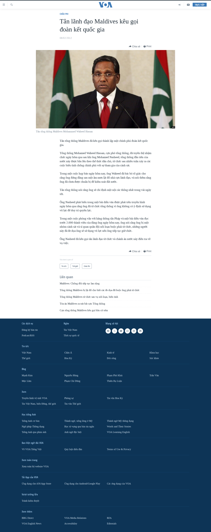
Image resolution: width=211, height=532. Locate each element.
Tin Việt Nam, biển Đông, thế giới (39, 403)
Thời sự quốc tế (71, 335)
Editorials (111, 523)
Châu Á (68, 352)
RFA (109, 518)
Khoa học (154, 352)
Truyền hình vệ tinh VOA (34, 398)
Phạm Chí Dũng (72, 381)
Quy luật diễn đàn (73, 449)
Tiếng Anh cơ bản (30, 421)
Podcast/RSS (28, 335)
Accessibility (70, 523)
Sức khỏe (154, 358)
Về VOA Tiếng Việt (31, 449)
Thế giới (26, 358)
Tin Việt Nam (70, 329)
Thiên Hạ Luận (114, 381)
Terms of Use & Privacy (119, 449)
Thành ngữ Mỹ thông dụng (120, 421)
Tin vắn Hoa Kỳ (115, 398)
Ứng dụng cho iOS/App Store (36, 483)
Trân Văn (154, 375)
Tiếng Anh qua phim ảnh (34, 432)
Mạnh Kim (27, 375)
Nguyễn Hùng (71, 375)
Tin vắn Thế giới (72, 403)
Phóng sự (69, 398)
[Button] (134, 47)
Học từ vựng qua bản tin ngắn (79, 426)
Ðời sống (111, 358)
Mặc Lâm (26, 381)
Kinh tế (110, 352)
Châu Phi (64, 13)
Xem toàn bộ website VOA (35, 466)
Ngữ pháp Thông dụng (33, 426)
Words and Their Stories (119, 426)
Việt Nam (26, 352)
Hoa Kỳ (68, 358)
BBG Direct (28, 518)
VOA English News (31, 523)
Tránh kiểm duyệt (30, 500)
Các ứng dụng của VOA (119, 483)
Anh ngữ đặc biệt (72, 432)
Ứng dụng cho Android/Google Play (82, 483)
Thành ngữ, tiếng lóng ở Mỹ (78, 421)
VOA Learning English (118, 432)
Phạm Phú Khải (114, 375)
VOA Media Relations (75, 518)
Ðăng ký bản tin (30, 329)
